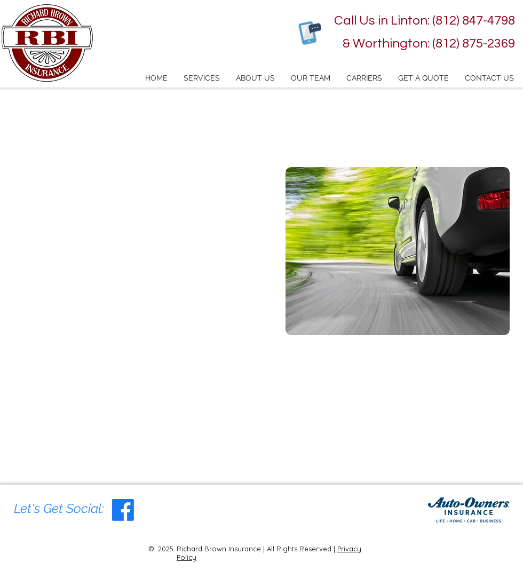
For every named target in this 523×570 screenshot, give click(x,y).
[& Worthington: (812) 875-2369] (426, 44)
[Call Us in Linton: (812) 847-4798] (420, 21)
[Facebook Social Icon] (123, 510)
